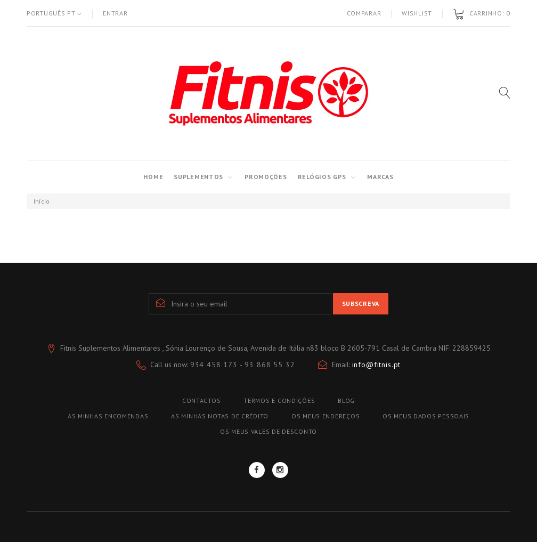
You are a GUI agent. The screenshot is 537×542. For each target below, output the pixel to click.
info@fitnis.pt (376, 364)
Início (42, 201)
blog (346, 401)
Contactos (201, 401)
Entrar (115, 13)
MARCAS (380, 177)
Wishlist (417, 13)
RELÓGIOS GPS (322, 177)
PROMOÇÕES (266, 177)
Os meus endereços (325, 416)
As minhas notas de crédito (219, 416)
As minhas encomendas (108, 416)
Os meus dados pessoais (426, 416)
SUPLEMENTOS (198, 177)
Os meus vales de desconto (268, 431)
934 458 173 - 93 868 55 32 (242, 364)
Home (153, 177)
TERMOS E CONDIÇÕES (279, 401)
